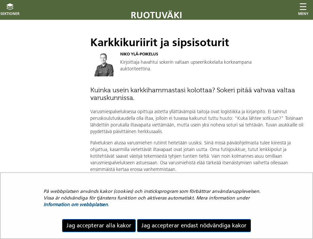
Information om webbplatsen (75, 204)
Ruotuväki (156, 15)
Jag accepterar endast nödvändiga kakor (194, 225)
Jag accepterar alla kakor (98, 225)
